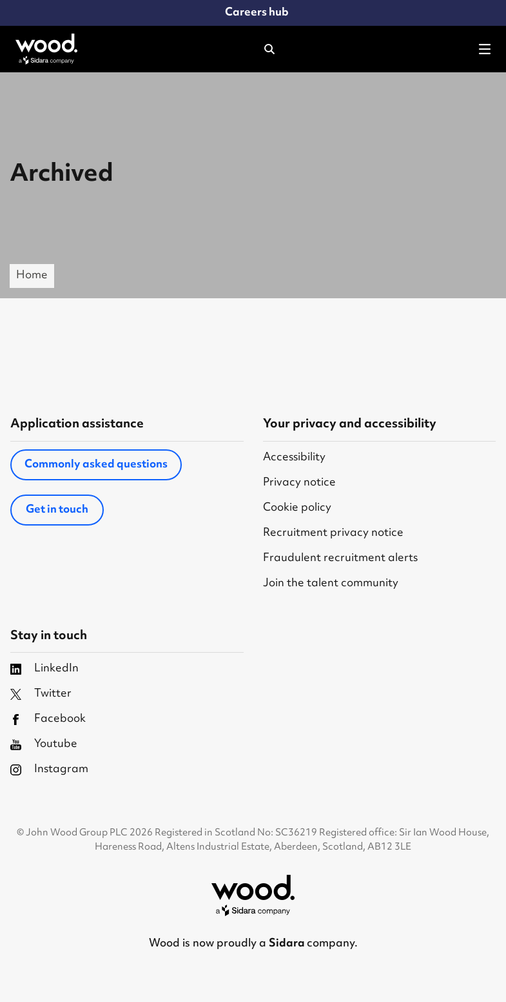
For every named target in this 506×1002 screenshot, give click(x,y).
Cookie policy (297, 508)
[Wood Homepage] (46, 49)
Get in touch (57, 510)
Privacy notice (299, 483)
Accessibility (294, 458)
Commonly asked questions (96, 465)
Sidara (288, 944)
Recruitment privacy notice (333, 533)
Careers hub (257, 13)
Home (32, 276)
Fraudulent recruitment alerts (340, 558)
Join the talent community (330, 584)
